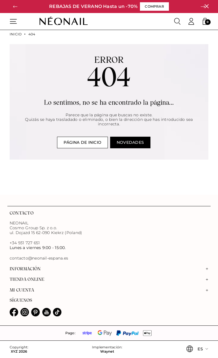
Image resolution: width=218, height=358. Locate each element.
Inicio (16, 34)
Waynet (107, 351)
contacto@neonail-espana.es (39, 258)
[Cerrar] (206, 6)
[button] (15, 6)
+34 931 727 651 (25, 242)
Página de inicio (82, 142)
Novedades (130, 142)
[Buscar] (177, 21)
